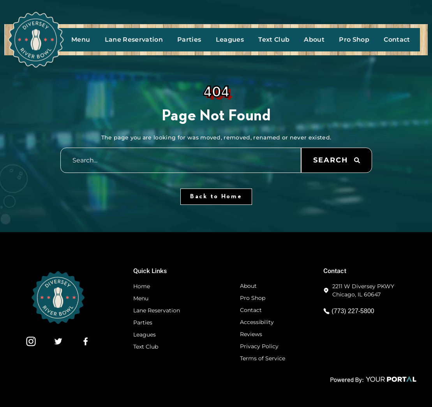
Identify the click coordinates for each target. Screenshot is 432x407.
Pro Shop (354, 39)
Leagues (230, 39)
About (314, 39)
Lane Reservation (134, 39)
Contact (397, 39)
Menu (80, 39)
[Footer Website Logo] (58, 322)
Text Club (273, 39)
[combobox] (180, 160)
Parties (189, 39)
